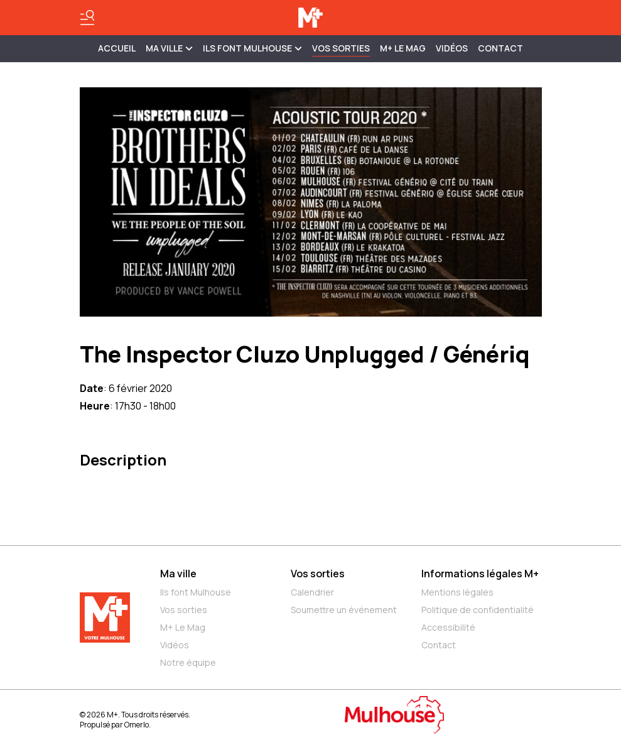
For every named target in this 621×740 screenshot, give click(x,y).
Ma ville (178, 573)
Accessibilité (448, 627)
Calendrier (312, 592)
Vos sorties (341, 48)
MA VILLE (169, 48)
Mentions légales (457, 592)
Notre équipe (188, 662)
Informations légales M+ (480, 573)
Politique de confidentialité (477, 610)
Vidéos (452, 48)
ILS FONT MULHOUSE (252, 48)
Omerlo (136, 724)
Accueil (117, 48)
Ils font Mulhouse (195, 592)
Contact (500, 48)
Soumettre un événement (344, 610)
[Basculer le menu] (87, 17)
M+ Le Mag (403, 48)
